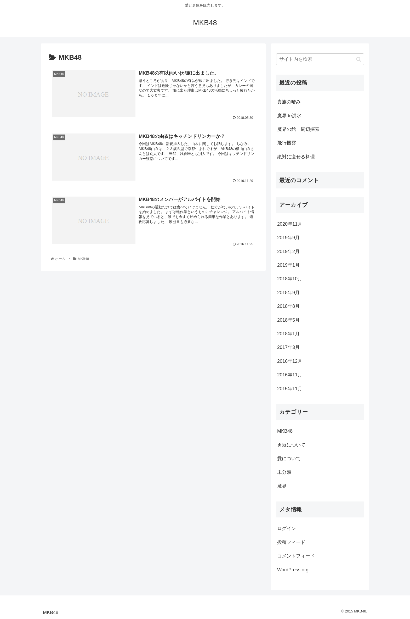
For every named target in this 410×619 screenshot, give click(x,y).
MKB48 (285, 431)
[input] (320, 59)
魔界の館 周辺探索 (298, 129)
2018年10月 (289, 278)
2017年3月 (288, 347)
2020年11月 (289, 224)
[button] (358, 59)
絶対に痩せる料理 (296, 156)
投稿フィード (291, 542)
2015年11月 (289, 388)
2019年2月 (288, 251)
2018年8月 (288, 306)
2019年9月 (288, 237)
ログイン (286, 528)
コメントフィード (296, 556)
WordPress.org (293, 569)
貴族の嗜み (289, 101)
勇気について (291, 445)
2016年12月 (289, 361)
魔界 (282, 486)
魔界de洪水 (289, 115)
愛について (289, 458)
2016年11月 (289, 374)
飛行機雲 (286, 143)
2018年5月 (288, 320)
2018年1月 (288, 333)
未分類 (284, 472)
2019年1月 (288, 265)
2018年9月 (288, 292)
